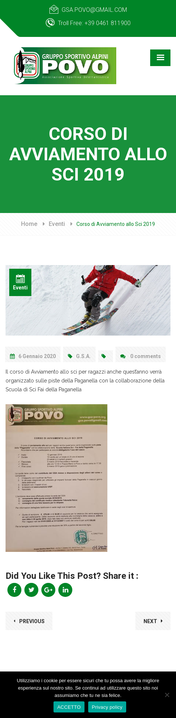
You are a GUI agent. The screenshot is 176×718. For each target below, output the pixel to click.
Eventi (57, 223)
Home (29, 223)
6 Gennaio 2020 (33, 356)
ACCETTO (69, 707)
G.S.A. (79, 356)
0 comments (140, 356)
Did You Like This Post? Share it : (72, 576)
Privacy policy (107, 707)
